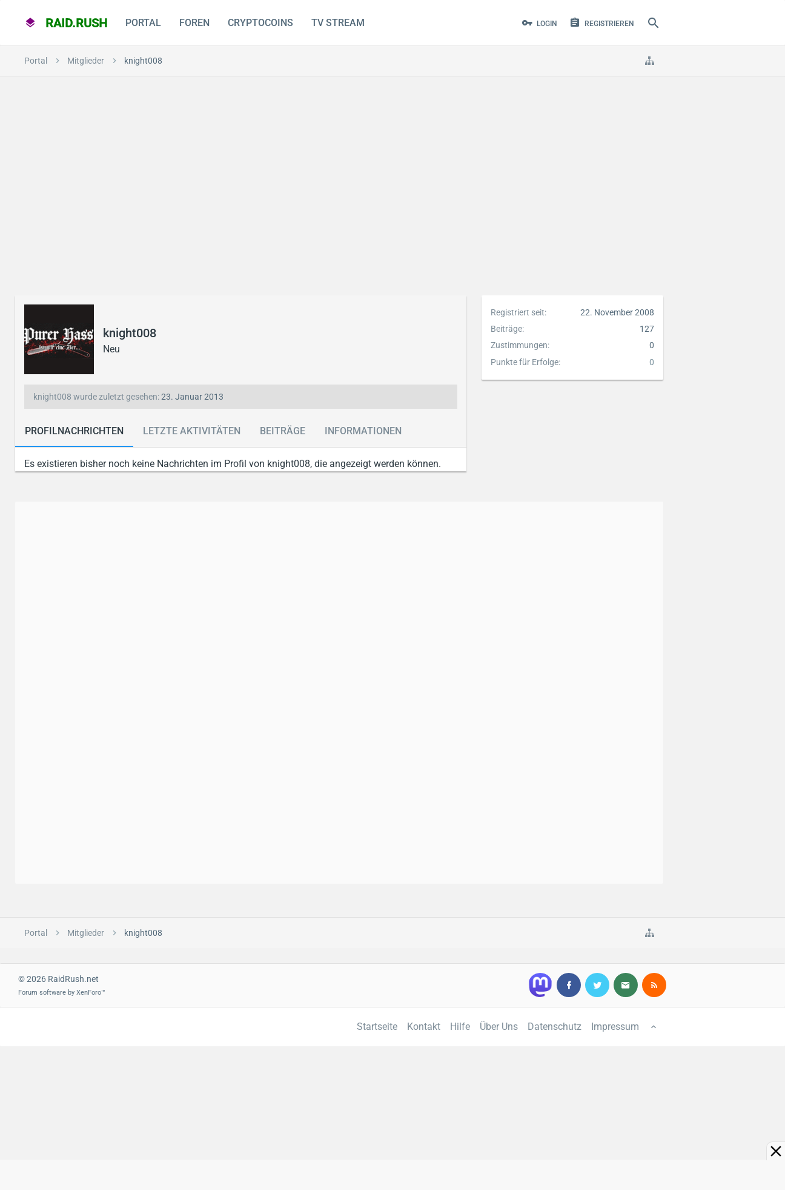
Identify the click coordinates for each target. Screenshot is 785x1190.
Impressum (615, 1026)
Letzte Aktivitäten (191, 431)
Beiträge (282, 431)
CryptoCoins (260, 23)
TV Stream (338, 23)
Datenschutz (554, 1026)
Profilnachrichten (74, 431)
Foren (194, 23)
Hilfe (460, 1026)
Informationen (363, 431)
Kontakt (423, 1026)
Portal (143, 23)
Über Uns (499, 1026)
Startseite (377, 1026)
